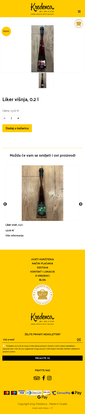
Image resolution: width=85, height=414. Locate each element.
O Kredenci (42, 276)
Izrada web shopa (40, 408)
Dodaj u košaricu (17, 128)
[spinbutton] (11, 118)
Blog (42, 280)
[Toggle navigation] (79, 11)
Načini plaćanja (42, 263)
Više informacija (14, 235)
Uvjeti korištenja (42, 259)
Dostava (42, 267)
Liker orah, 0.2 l (14, 224)
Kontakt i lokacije (42, 272)
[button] (18, 118)
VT (51, 408)
